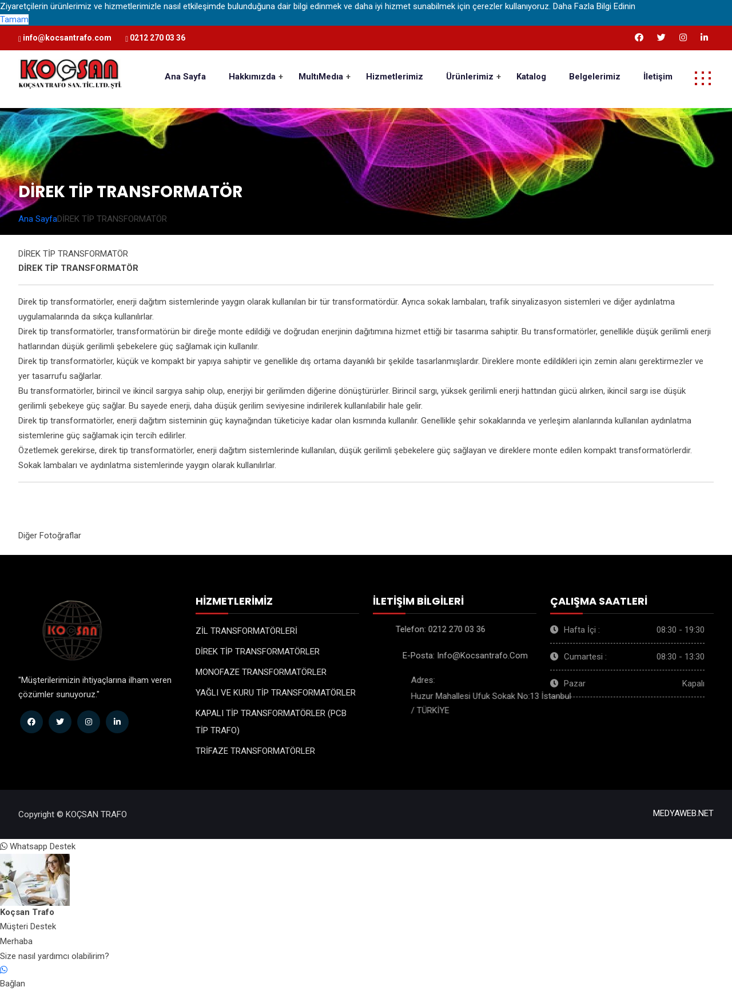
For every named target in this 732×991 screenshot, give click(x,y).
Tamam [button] (14, 19)
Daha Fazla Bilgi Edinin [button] (594, 6)
